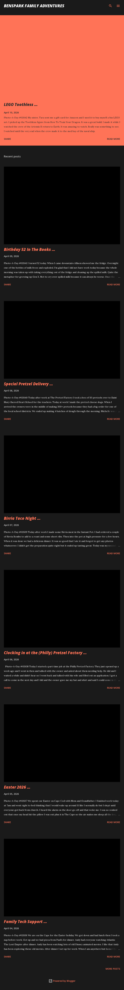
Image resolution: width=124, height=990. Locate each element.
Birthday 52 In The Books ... (29, 249)
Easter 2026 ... (17, 787)
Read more (113, 138)
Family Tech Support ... (25, 921)
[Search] (110, 6)
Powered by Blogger (62, 980)
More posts (113, 968)
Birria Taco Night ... (22, 518)
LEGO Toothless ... (21, 104)
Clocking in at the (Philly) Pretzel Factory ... (45, 652)
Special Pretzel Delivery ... (28, 383)
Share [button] (7, 138)
